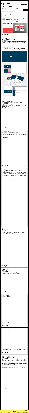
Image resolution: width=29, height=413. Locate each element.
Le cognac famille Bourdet (7, 229)
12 (12, 8)
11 (11, 8)
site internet (6, 40)
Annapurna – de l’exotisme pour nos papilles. (10, 132)
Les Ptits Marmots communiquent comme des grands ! (12, 170)
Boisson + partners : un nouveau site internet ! (10, 330)
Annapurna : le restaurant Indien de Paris (9, 357)
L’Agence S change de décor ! (7, 296)
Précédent (3, 8)
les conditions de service (20, 412)
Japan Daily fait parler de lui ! (7, 15)
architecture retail (4, 16)
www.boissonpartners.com (9, 350)
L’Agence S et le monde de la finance (8, 39)
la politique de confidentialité (13, 412)
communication (4, 297)
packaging (6, 230)
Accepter (15, 411)
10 (10, 8)
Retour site (25, 4)
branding (3, 40)
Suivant (17, 8)
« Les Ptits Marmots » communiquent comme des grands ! (12, 102)
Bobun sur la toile (5, 270)
